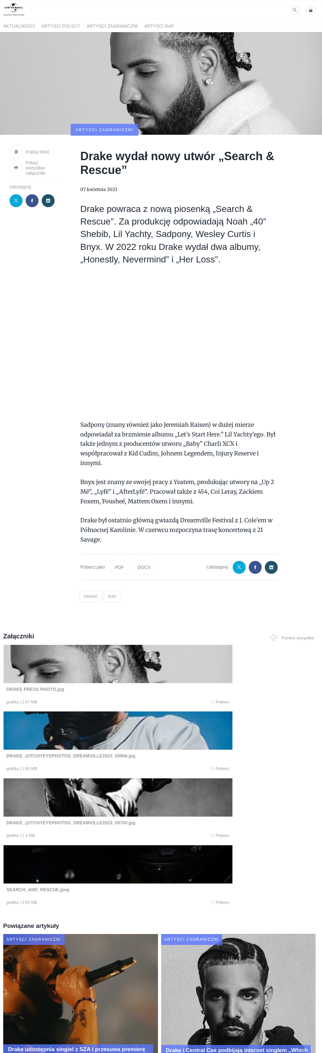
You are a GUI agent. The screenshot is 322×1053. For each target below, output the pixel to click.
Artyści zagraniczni (112, 26)
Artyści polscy (60, 26)
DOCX (143, 535)
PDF (119, 535)
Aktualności (19, 26)
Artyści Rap (159, 26)
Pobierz (65, 670)
